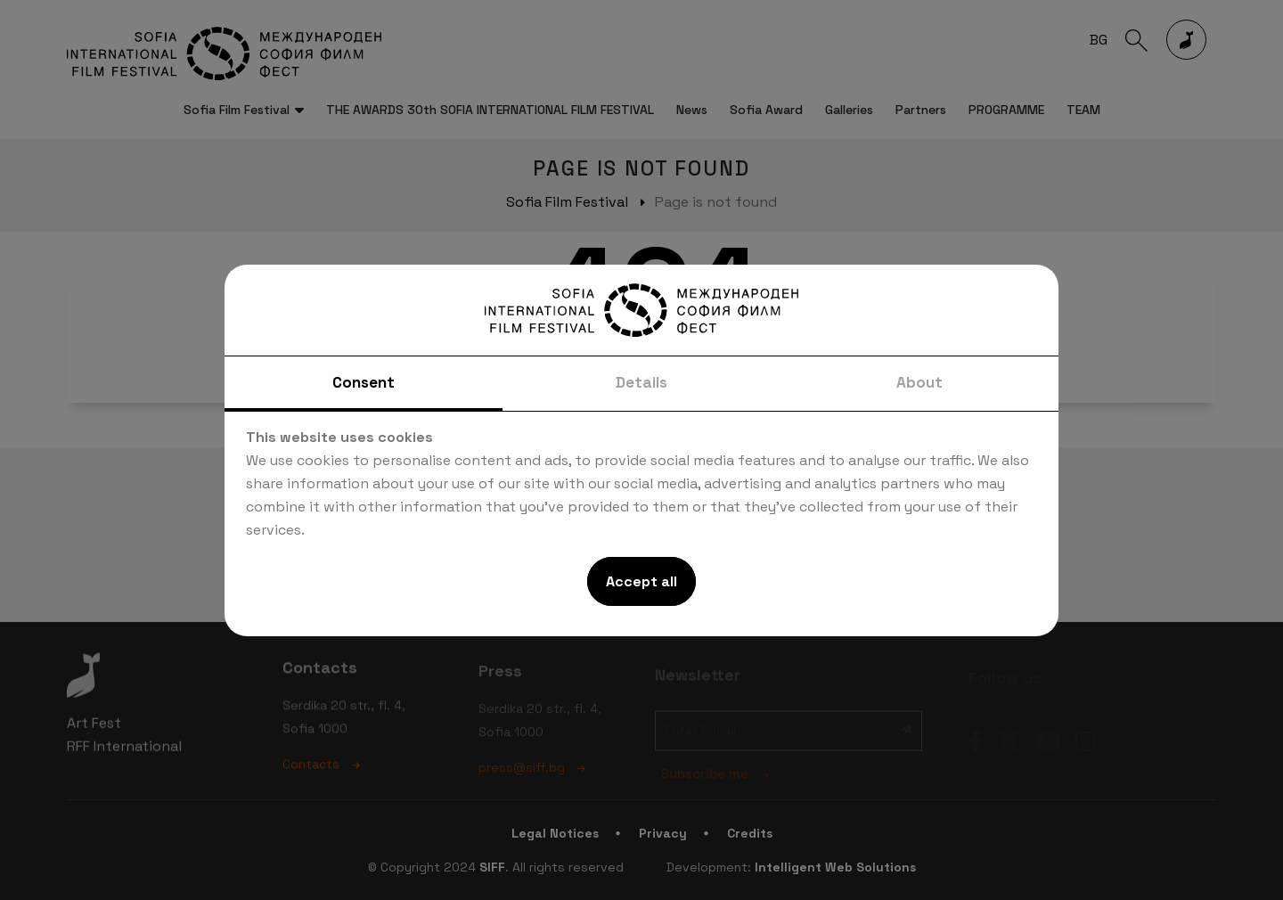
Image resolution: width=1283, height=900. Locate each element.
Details (641, 382)
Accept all (641, 581)
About (919, 382)
